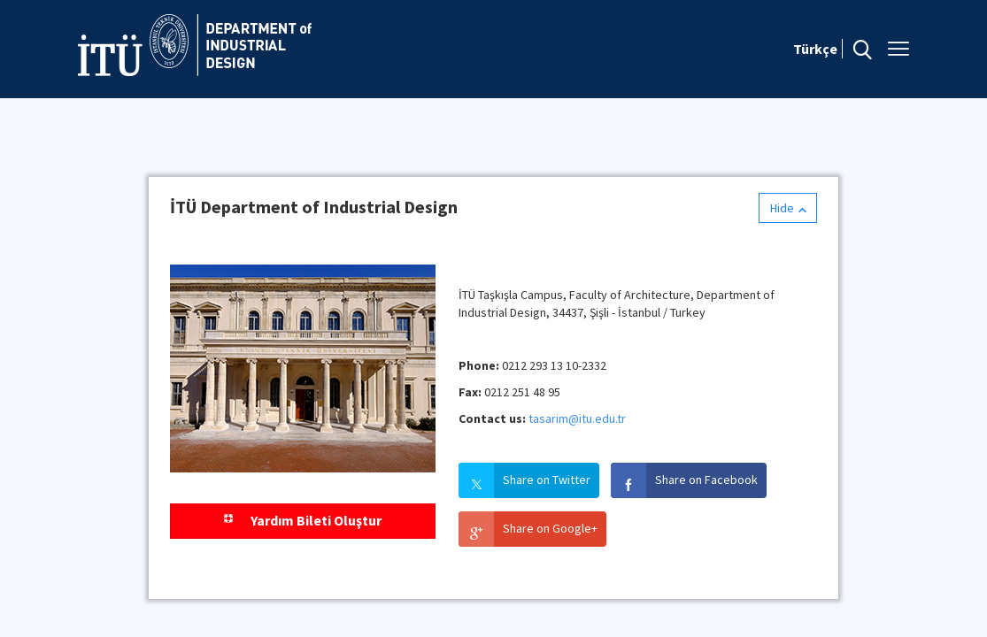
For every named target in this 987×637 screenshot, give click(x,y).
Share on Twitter (546, 479)
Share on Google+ (550, 528)
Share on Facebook (706, 479)
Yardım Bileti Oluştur (303, 520)
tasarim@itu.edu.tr (577, 418)
